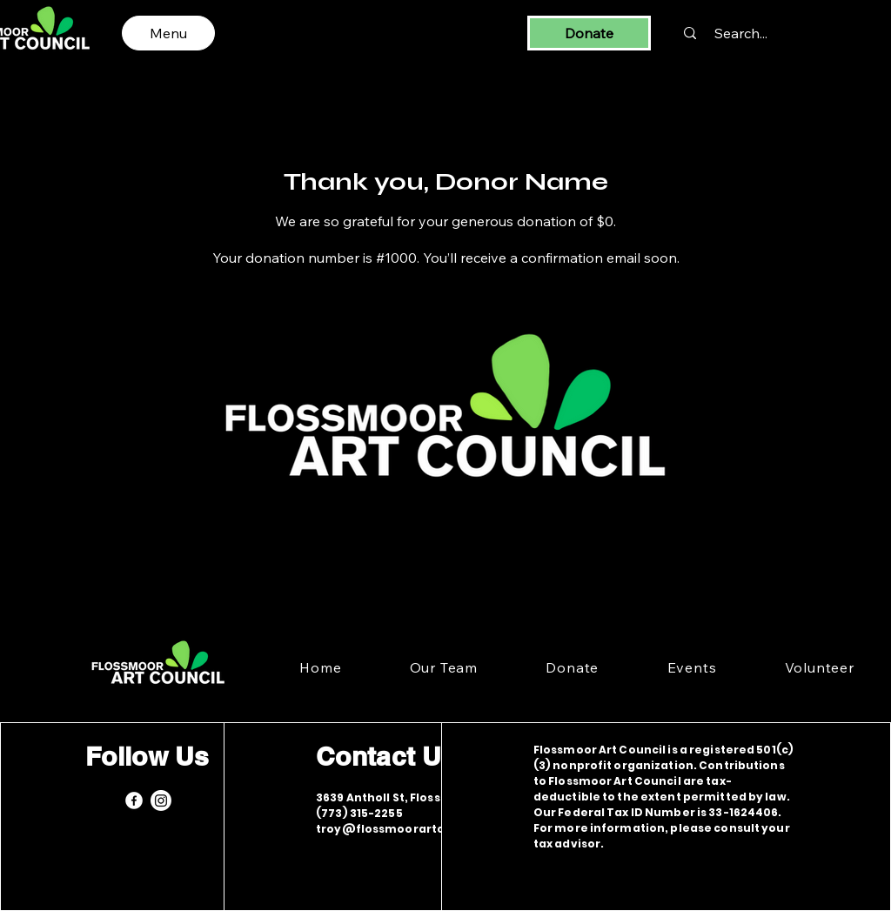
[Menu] (168, 33)
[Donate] (589, 33)
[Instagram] (161, 800)
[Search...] (741, 33)
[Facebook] (134, 800)
